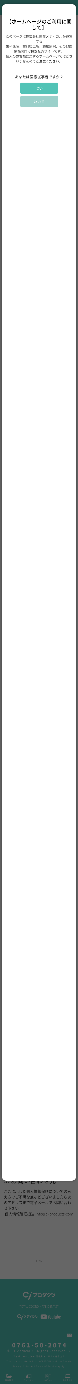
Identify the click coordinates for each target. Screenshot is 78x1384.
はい (39, 88)
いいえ (39, 101)
